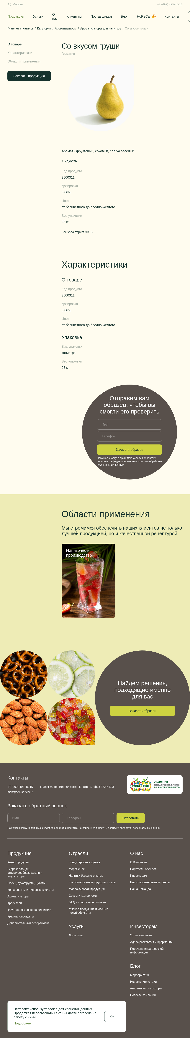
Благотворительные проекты (150, 882)
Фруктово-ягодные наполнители (29, 909)
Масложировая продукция (87, 889)
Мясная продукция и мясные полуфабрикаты (88, 910)
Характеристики (19, 53)
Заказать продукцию (29, 76)
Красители (14, 903)
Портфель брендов (143, 869)
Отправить (130, 818)
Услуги (38, 16)
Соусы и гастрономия (83, 895)
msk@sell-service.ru (20, 792)
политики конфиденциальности (116, 461)
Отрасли (78, 853)
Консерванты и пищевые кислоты (30, 889)
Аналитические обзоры (146, 988)
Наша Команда (140, 889)
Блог (124, 16)
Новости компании (143, 995)
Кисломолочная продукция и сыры (92, 882)
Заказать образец (129, 450)
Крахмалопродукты (20, 916)
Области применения (23, 61)
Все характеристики (78, 232)
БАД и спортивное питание (87, 902)
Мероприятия (139, 975)
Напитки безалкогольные (86, 875)
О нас (136, 853)
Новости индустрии (143, 981)
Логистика (76, 935)
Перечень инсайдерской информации (146, 950)
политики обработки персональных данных (134, 827)
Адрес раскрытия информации (151, 942)
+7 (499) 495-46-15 (170, 4)
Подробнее (22, 1023)
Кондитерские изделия (84, 862)
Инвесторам (138, 875)
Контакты (172, 16)
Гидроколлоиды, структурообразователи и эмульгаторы (24, 872)
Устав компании (141, 935)
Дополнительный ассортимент (28, 923)
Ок (112, 1016)
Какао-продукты (18, 862)
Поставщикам (101, 16)
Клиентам (73, 16)
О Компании (138, 862)
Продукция (15, 16)
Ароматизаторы (18, 896)
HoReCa (146, 16)
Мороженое (77, 869)
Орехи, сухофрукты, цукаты (26, 883)
